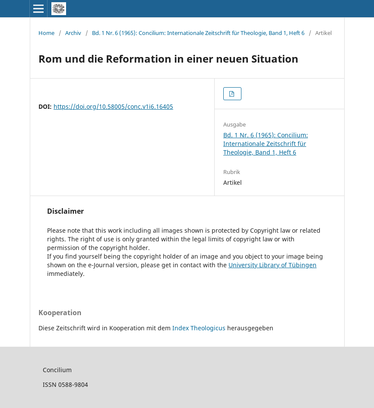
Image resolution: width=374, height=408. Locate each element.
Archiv (73, 33)
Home (46, 33)
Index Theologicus (199, 328)
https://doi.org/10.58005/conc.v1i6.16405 (113, 106)
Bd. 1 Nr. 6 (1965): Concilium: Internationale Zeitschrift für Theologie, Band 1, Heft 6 (198, 33)
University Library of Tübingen (272, 265)
